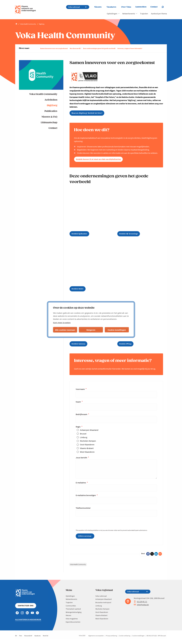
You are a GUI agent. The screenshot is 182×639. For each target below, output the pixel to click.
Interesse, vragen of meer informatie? (129, 48)
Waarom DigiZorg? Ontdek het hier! (87, 113)
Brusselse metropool (103, 602)
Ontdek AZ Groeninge (128, 234)
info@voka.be (141, 604)
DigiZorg (52, 105)
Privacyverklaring (111, 636)
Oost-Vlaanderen (87, 444)
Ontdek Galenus (78, 344)
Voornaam (80, 389)
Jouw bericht (81, 457)
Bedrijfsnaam (82, 414)
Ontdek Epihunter (79, 234)
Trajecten (144, 13)
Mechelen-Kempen (88, 441)
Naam (78, 401)
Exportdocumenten (73, 622)
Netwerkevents (128, 13)
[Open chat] (164, 7)
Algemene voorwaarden (96, 636)
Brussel (83, 433)
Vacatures (111, 7)
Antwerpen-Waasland (89, 430)
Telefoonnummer (83, 508)
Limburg (83, 437)
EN (16, 636)
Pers (20, 636)
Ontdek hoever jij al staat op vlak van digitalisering (98, 159)
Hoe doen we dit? (75, 48)
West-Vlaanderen (87, 452)
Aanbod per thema (159, 13)
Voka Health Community (43, 94)
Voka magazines (72, 618)
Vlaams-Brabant (87, 448)
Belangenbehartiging (73, 612)
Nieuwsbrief (28, 636)
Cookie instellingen (138, 636)
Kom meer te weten (62, 322)
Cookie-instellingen (117, 329)
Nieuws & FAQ (49, 117)
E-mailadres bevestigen (86, 495)
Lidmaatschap (49, 122)
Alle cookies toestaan (65, 329)
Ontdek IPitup (125, 344)
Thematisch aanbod (73, 609)
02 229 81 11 (140, 601)
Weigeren (90, 329)
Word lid (45, 636)
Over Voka (126, 7)
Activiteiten (50, 100)
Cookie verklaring (124, 636)
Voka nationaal (101, 596)
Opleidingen (112, 13)
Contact (53, 128)
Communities (71, 606)
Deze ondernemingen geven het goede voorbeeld (99, 48)
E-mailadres (81, 482)
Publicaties (50, 111)
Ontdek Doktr (78, 289)
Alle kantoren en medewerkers (28, 619)
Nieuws (97, 7)
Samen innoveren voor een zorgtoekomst (54, 48)
